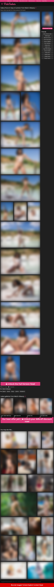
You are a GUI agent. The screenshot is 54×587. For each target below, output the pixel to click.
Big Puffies (44, 1)
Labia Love (9, 1)
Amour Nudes (47, 50)
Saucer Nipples (47, 41)
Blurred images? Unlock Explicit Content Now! (27, 585)
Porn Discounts (47, 39)
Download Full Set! (47, 28)
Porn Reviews (47, 43)
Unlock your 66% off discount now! (27, 420)
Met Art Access (32, 1)
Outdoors (22, 391)
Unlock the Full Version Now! (20, 384)
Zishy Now (38, 1)
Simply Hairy (47, 56)
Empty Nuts (47, 45)
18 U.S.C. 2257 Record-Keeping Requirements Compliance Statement (27, 581)
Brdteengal (15, 1)
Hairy (12, 391)
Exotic (8, 391)
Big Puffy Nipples (47, 48)
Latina (17, 391)
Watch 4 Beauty (30, 8)
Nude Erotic (47, 54)
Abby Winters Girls (23, 1)
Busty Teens (47, 58)
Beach (4, 391)
